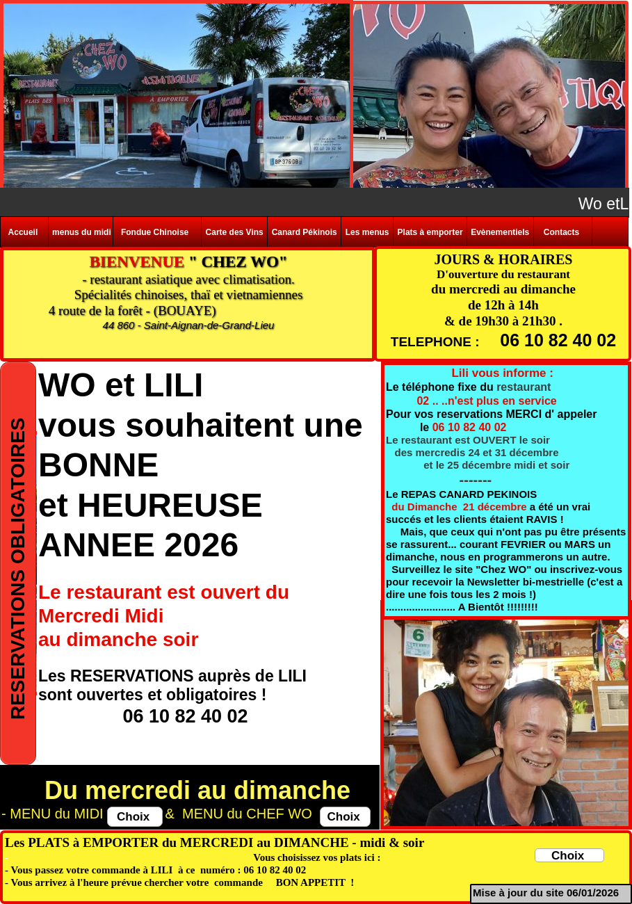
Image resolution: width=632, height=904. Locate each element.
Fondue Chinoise (157, 232)
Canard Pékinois (304, 232)
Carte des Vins (235, 232)
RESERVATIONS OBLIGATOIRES (18, 563)
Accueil (24, 232)
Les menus (367, 232)
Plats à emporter (430, 232)
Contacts (563, 232)
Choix (345, 816)
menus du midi (80, 232)
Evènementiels (500, 232)
